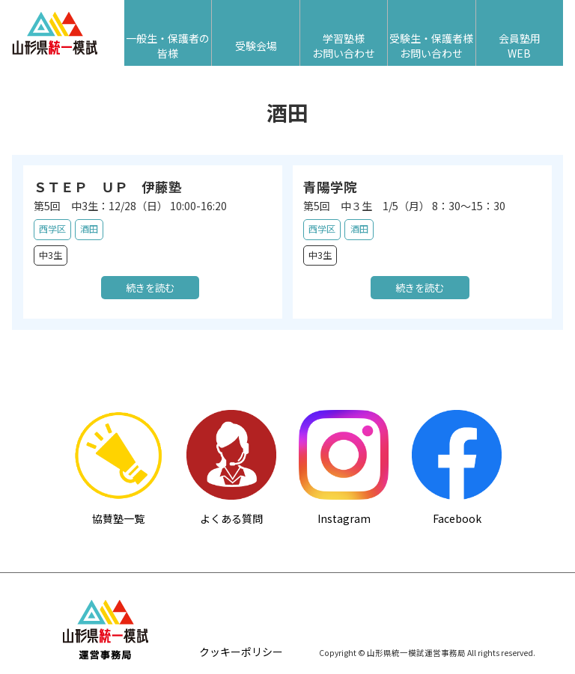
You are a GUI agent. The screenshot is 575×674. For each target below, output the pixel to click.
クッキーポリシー (241, 652)
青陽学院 (330, 186)
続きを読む (150, 288)
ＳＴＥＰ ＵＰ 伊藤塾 (108, 186)
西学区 (52, 229)
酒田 (89, 229)
